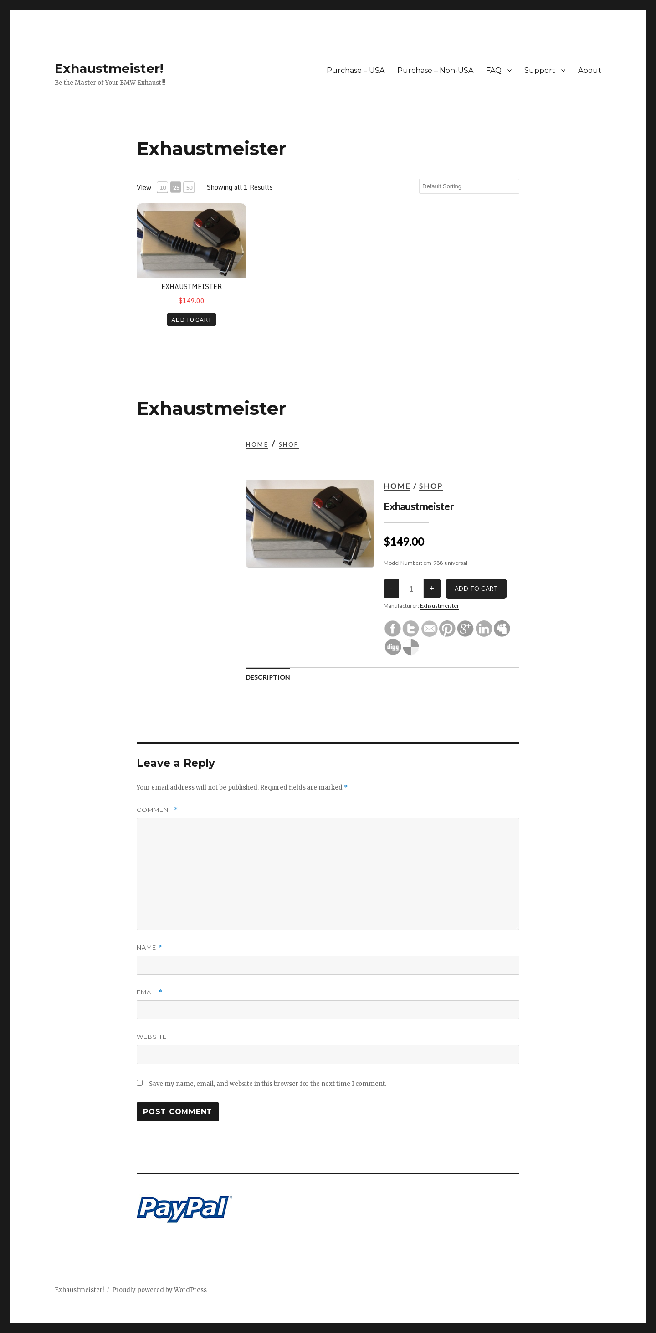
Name (149, 947)
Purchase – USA (355, 70)
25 (176, 187)
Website (152, 1036)
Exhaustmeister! (109, 68)
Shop (289, 444)
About (589, 70)
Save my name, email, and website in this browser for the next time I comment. (267, 1084)
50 (189, 187)
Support (539, 70)
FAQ (494, 70)
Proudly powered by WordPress (159, 1290)
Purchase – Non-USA (435, 70)
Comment (157, 810)
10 (162, 187)
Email (150, 992)
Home (257, 444)
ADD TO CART (191, 320)
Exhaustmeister (191, 286)
